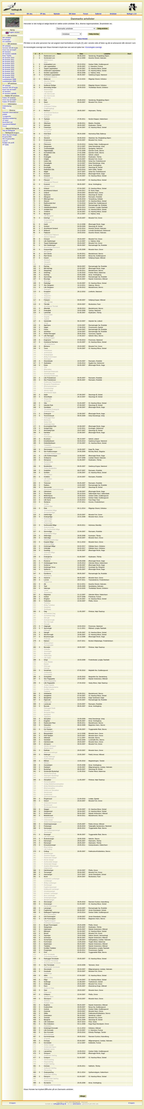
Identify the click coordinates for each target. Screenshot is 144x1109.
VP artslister (6, 85)
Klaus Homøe (82, 39)
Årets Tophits (6, 56)
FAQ (3, 108)
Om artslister (6, 41)
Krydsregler (6, 39)
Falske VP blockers (9, 102)
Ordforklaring (6, 106)
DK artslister (6, 46)
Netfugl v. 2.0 (131, 14)
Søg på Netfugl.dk (8, 130)
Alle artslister (6, 37)
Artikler (4, 114)
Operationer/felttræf (9, 124)
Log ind (4, 141)
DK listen (72, 14)
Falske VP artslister (9, 98)
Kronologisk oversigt (93, 47)
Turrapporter (6, 116)
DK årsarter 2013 (8, 63)
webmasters (77, 1104)
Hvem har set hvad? (9, 50)
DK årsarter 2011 (8, 59)
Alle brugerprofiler (8, 139)
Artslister (113, 14)
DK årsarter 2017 (8, 71)
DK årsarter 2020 (8, 77)
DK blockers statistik (9, 54)
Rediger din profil (8, 143)
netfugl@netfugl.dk (59, 1104)
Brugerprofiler (7, 137)
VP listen (5, 120)
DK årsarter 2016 (8, 69)
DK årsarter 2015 (8, 67)
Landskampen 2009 (9, 81)
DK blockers (6, 52)
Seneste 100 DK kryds (10, 48)
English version (13, 32)
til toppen (12, 1103)
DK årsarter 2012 (8, 61)
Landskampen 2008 (9, 79)
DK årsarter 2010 (8, 58)
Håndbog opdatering (9, 118)
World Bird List (7, 122)
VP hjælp (5, 144)
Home (12, 14)
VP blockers (6, 91)
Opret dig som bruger (9, 135)
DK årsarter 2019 (8, 75)
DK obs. (30, 14)
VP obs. (43, 14)
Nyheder (57, 14)
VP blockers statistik (9, 93)
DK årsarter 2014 (8, 65)
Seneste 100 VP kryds (10, 87)
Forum (85, 14)
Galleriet (98, 14)
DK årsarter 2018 (8, 73)
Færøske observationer (10, 112)
